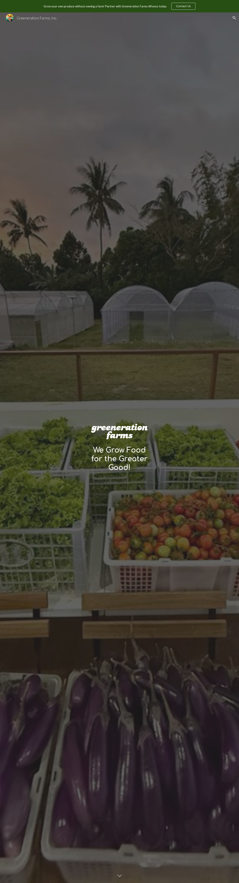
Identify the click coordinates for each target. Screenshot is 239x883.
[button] (234, 18)
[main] (119, 459)
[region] (119, 6)
